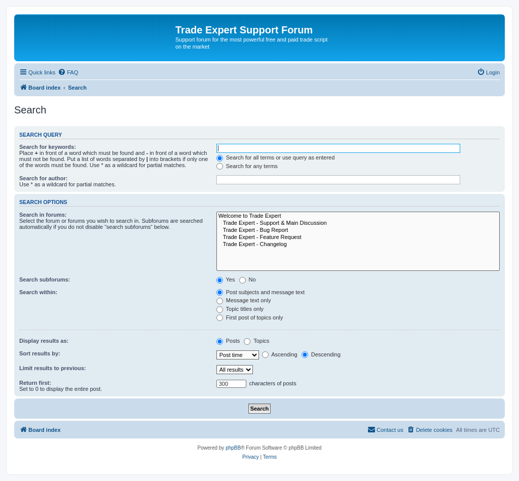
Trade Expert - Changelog (358, 244)
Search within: (38, 292)
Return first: (35, 383)
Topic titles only (240, 309)
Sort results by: (39, 353)
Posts (228, 341)
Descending (321, 354)
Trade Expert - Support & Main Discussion (358, 223)
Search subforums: (44, 279)
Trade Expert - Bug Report (358, 230)
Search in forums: (43, 215)
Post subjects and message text (260, 292)
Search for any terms (247, 166)
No (247, 279)
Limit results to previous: (52, 368)
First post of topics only (249, 317)
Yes (225, 279)
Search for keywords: (47, 147)
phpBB (233, 448)
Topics (256, 341)
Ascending (280, 354)
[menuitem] (68, 72)
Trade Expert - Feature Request (358, 237)
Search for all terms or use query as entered (275, 157)
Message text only (243, 300)
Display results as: (43, 341)
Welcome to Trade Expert (358, 216)
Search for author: (43, 178)
